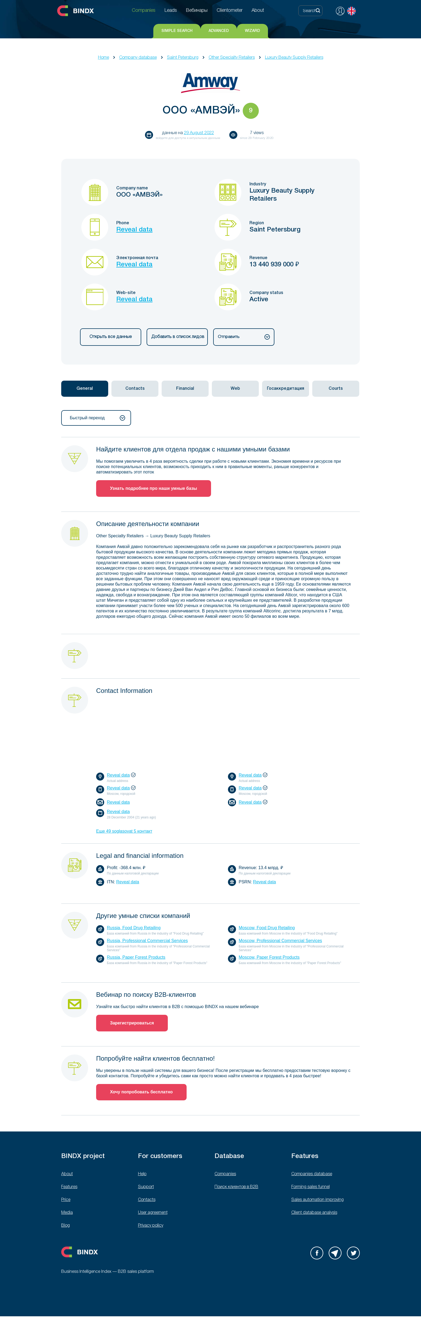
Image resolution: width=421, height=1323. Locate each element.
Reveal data (134, 230)
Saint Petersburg (182, 58)
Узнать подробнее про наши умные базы (154, 488)
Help (142, 1174)
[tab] (84, 389)
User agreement (153, 1213)
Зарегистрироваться (132, 1023)
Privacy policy (150, 1226)
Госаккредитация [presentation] (285, 389)
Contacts (146, 1200)
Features (69, 1187)
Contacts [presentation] (135, 389)
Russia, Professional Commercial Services (147, 941)
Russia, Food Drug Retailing (134, 928)
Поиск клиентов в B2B (236, 1187)
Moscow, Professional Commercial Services (280, 941)
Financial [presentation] (185, 389)
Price (65, 1200)
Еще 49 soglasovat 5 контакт (124, 831)
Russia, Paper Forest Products (136, 957)
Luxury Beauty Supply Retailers (294, 58)
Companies (225, 1174)
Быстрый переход (97, 418)
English (351, 11)
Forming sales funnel (310, 1187)
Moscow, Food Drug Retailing (267, 928)
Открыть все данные (110, 337)
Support (146, 1187)
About (67, 1174)
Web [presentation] (235, 389)
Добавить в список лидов (177, 337)
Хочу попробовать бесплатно (141, 1092)
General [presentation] (85, 389)
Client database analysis (314, 1213)
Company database (138, 58)
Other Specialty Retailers (232, 58)
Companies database (311, 1174)
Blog (65, 1226)
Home (103, 58)
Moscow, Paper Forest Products (269, 957)
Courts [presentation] (336, 389)
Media (67, 1213)
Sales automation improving (317, 1200)
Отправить (244, 337)
